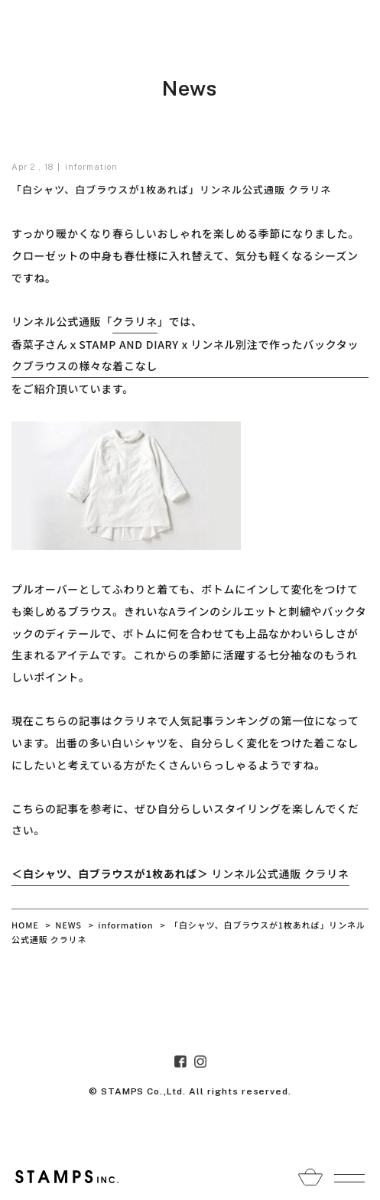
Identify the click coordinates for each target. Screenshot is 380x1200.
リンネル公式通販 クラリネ (180, 873)
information (91, 166)
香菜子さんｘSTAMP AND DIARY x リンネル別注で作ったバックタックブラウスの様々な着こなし (185, 355)
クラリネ (135, 321)
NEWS (68, 925)
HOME (25, 925)
